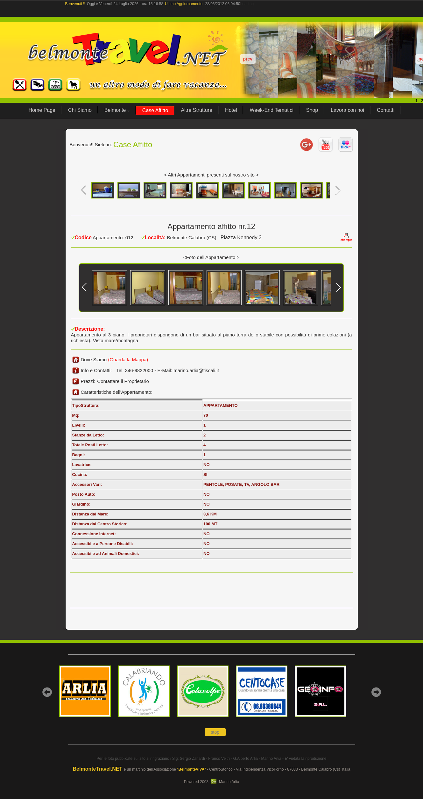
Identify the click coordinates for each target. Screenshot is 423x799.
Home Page (42, 110)
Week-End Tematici (271, 110)
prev (248, 58)
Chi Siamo (80, 110)
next (376, 692)
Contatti (385, 110)
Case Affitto (155, 110)
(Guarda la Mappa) (128, 359)
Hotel (231, 110)
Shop (312, 110)
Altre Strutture (196, 110)
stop (215, 732)
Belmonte (117, 110)
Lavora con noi (347, 110)
